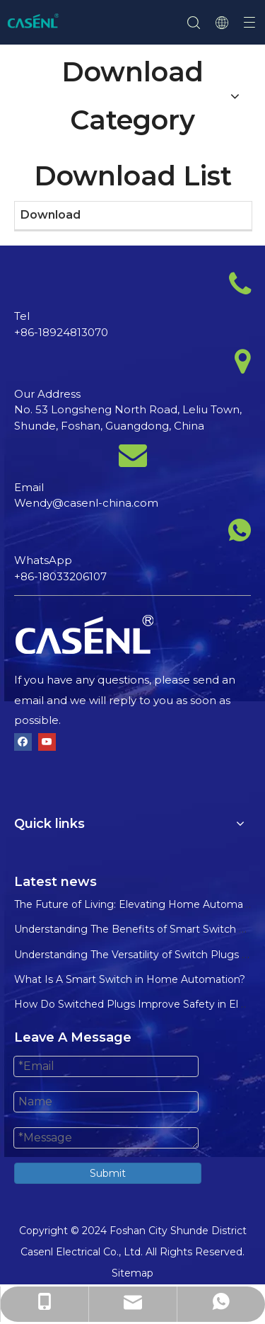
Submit (108, 1173)
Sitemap (132, 1273)
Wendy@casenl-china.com (86, 503)
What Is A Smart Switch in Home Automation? (129, 979)
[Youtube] (47, 742)
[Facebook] (23, 742)
